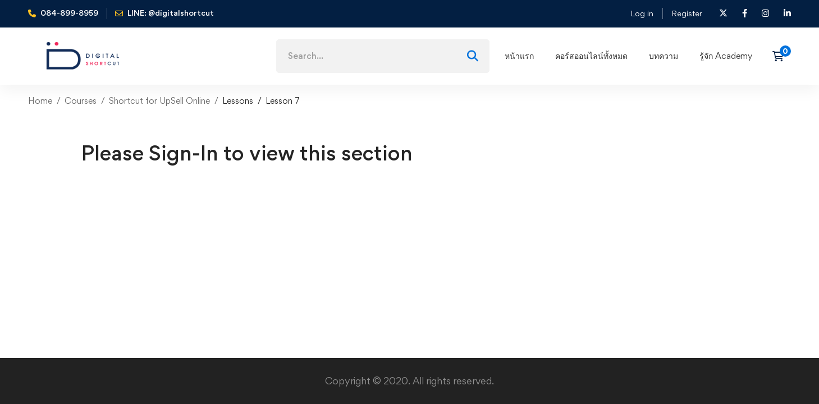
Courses (81, 100)
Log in (641, 13)
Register (686, 13)
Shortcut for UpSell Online (159, 100)
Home (40, 100)
